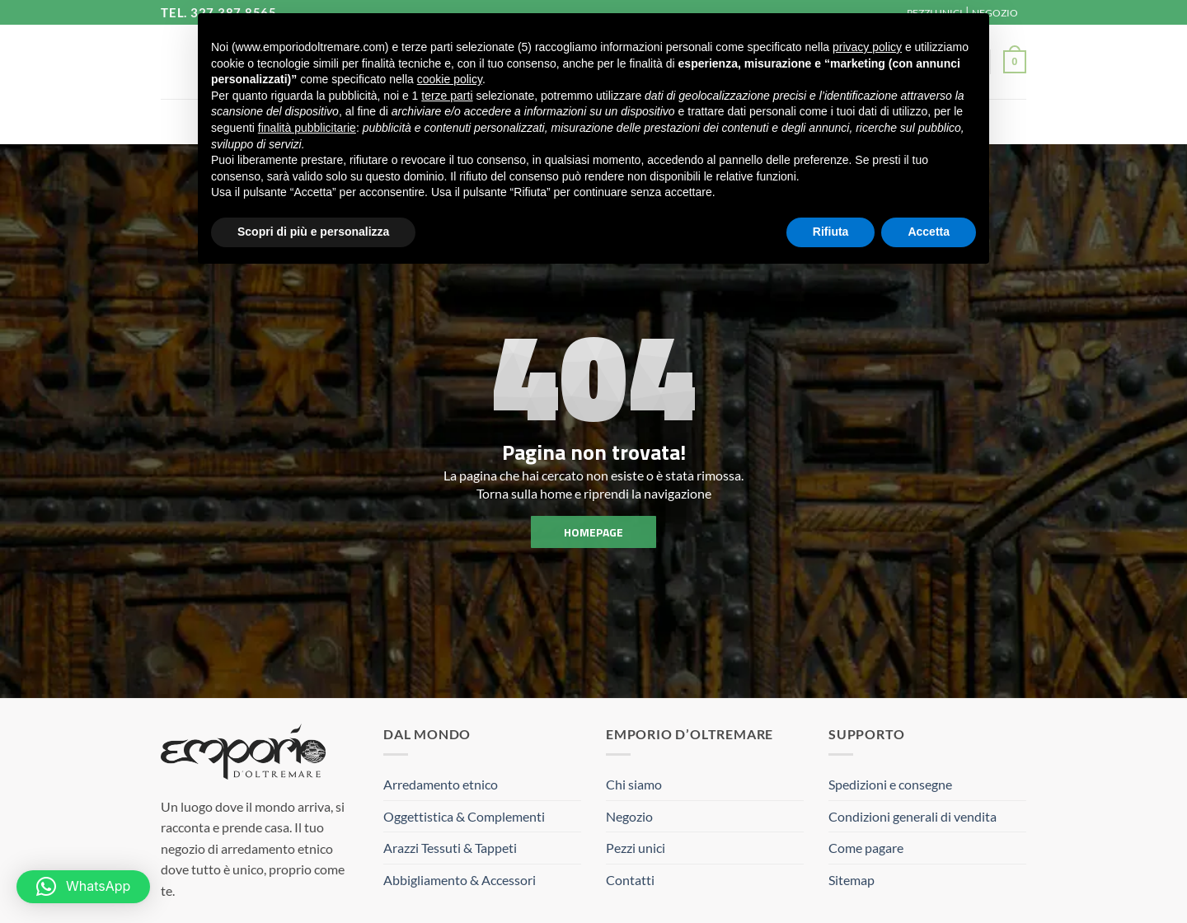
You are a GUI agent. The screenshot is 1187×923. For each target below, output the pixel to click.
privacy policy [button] (867, 47)
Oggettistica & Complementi (464, 816)
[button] (1014, 62)
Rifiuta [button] (831, 231)
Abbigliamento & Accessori (459, 880)
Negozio (629, 816)
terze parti (446, 95)
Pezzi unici (635, 847)
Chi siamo (634, 784)
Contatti (630, 880)
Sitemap (851, 880)
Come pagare (865, 847)
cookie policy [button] (449, 79)
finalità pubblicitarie (307, 127)
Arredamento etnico (440, 784)
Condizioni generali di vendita (912, 816)
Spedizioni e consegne (890, 784)
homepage (593, 531)
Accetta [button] (929, 231)
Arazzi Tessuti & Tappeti (450, 847)
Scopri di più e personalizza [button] (313, 231)
